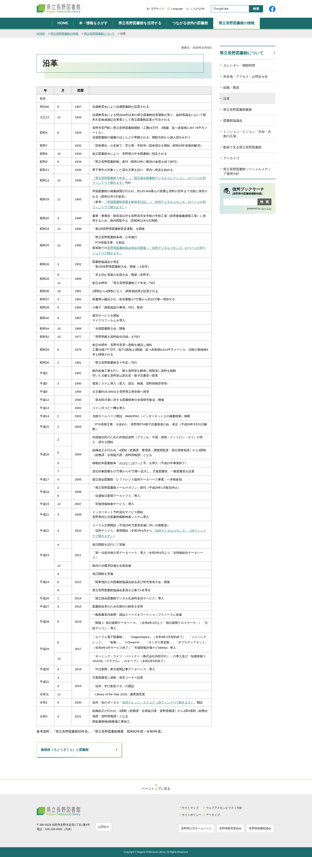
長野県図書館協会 (260, 828)
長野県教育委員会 (228, 828)
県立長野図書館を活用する (139, 23)
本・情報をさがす (93, 23)
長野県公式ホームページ (191, 828)
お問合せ (104, 826)
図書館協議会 (232, 120)
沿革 (226, 98)
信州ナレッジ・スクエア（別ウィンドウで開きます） (158, 702)
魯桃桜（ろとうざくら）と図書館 (65, 749)
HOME (63, 23)
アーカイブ (231, 158)
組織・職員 (231, 87)
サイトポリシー (186, 814)
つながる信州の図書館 (190, 23)
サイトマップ (184, 807)
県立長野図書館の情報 (236, 23)
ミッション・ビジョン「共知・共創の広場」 (247, 134)
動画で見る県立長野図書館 (242, 147)
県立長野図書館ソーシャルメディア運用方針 (247, 171)
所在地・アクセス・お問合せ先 (245, 76)
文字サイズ (157, 8)
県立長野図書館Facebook (272, 9)
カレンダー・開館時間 (239, 65)
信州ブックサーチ (251, 191)
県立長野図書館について (99, 33)
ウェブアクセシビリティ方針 (220, 807)
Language (177, 8)
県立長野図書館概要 (237, 109)
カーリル (266, 208)
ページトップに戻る (156, 788)
